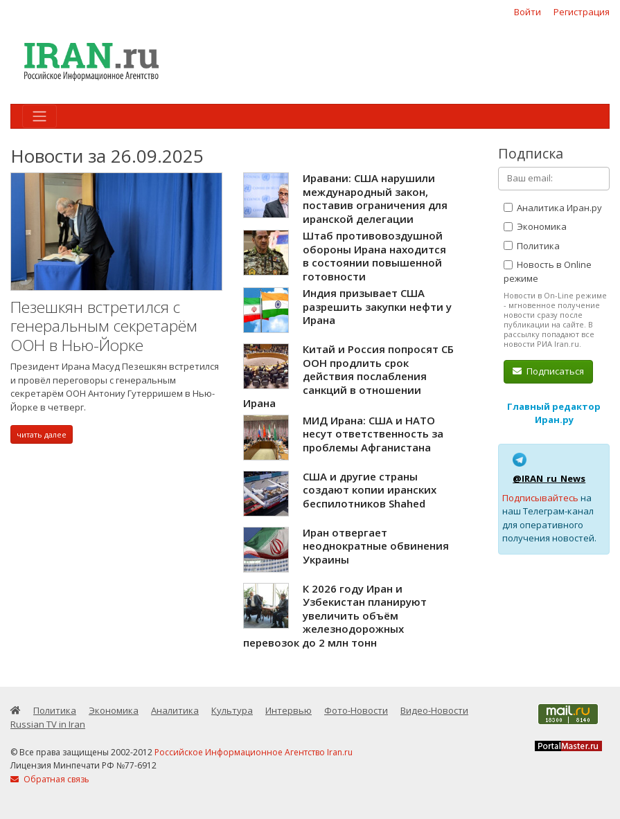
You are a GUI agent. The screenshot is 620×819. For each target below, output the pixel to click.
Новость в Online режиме (548, 271)
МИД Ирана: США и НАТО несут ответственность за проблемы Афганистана (373, 433)
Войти (527, 12)
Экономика (535, 226)
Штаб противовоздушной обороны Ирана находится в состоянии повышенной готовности (374, 255)
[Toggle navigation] (39, 116)
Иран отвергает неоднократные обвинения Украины (376, 545)
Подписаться (548, 371)
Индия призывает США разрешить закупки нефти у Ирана (377, 306)
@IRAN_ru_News (549, 478)
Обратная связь (49, 779)
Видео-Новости (434, 710)
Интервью (288, 710)
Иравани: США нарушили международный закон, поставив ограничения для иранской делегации (375, 198)
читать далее (42, 434)
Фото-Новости (356, 710)
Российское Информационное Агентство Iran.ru (253, 752)
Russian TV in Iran (47, 724)
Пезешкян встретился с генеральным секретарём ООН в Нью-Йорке (103, 326)
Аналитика (175, 710)
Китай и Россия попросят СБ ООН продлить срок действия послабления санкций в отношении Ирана (348, 376)
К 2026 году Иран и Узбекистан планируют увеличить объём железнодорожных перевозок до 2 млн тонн (335, 615)
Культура (232, 710)
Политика (532, 246)
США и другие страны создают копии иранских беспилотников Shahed (369, 489)
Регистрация (581, 12)
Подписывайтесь (540, 498)
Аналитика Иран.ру (553, 207)
